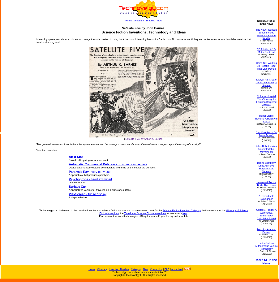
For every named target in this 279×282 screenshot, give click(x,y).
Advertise (176, 269)
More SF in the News (266, 261)
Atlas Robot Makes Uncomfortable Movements (266, 149)
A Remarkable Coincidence (266, 197)
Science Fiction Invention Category (182, 210)
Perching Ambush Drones (266, 231)
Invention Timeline (119, 269)
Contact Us (156, 269)
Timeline (150, 20)
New (159, 20)
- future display (87, 194)
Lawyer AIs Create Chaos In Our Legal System (266, 82)
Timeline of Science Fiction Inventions (145, 213)
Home (128, 20)
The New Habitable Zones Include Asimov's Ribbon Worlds (266, 34)
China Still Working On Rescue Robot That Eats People (266, 66)
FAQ (166, 269)
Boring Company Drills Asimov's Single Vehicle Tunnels (266, 167)
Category (136, 269)
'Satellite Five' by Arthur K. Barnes (143, 138)
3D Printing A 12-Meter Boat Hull (266, 51)
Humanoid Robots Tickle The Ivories (266, 184)
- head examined (90, 179)
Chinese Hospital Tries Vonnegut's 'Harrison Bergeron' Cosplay (266, 100)
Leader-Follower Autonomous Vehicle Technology (266, 246)
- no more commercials (108, 164)
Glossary (139, 20)
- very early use (89, 171)
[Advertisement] (17, 77)
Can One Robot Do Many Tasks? (266, 134)
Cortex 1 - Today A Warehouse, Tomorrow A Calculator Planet (266, 214)
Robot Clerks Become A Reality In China (266, 118)
